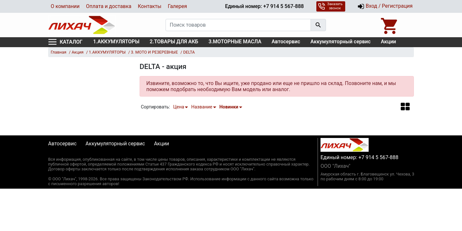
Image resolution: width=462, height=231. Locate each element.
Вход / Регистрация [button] (385, 6)
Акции (388, 41)
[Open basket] (390, 25)
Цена (178, 107)
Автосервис (286, 41)
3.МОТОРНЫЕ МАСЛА (235, 41)
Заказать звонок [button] (330, 6)
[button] (405, 106)
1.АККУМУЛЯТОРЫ (116, 41)
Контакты (149, 6)
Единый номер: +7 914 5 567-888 (264, 6)
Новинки (228, 107)
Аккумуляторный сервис (341, 41)
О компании (65, 6)
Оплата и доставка (108, 6)
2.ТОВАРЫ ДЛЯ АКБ (174, 41)
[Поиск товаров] (238, 25)
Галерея (177, 6)
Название (201, 107)
